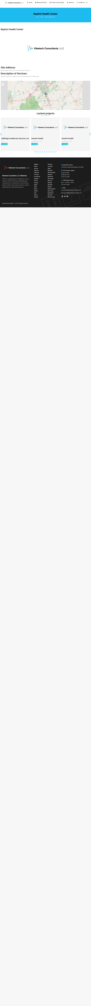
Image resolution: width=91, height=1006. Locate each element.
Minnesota (50, 176)
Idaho (35, 186)
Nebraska (50, 184)
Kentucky (50, 164)
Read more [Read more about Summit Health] (34, 144)
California (36, 172)
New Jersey (33, 141)
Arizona (36, 168)
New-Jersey (39, 141)
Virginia (36, 197)
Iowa (35, 192)
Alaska (35, 166)
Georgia (36, 182)
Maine (49, 168)
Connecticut (37, 176)
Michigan (50, 174)
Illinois (2, 141)
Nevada (49, 186)
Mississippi (50, 178)
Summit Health (37, 138)
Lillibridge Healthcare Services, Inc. (15, 138)
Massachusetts (51, 172)
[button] (45, 93)
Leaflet (75, 109)
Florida (36, 180)
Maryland (50, 170)
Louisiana (50, 166)
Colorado (36, 174)
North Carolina (51, 197)
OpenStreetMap (82, 109)
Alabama (36, 164)
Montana (50, 182)
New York (50, 195)
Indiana (36, 190)
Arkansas (36, 170)
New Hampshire (51, 188)
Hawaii (35, 184)
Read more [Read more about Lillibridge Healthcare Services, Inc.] (4, 144)
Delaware (36, 178)
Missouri (50, 180)
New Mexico (51, 192)
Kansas (36, 195)
